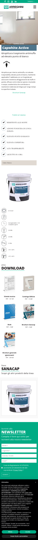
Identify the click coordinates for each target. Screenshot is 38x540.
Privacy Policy (17, 470)
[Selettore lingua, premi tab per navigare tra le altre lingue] (30, 1)
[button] (35, 482)
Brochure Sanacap (19, 93)
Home (3, 44)
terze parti (30, 494)
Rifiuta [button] (10, 532)
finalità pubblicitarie (7, 505)
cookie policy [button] (28, 492)
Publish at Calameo (19, 115)
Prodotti (9, 44)
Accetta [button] (27, 532)
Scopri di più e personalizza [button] (19, 536)
